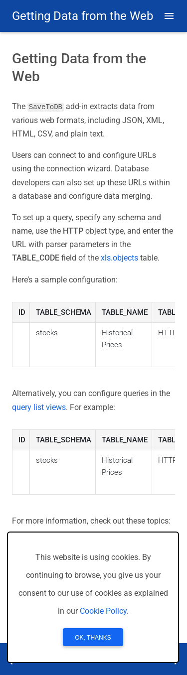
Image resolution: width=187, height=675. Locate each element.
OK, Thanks (93, 637)
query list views (39, 406)
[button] (169, 16)
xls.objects (119, 258)
